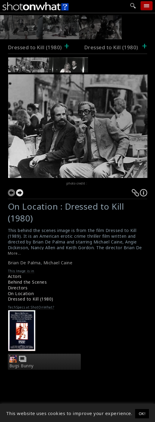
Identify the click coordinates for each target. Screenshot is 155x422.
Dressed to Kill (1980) (35, 47)
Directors (18, 288)
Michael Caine (58, 263)
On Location (21, 293)
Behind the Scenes (27, 282)
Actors (15, 276)
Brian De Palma (24, 263)
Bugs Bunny (21, 366)
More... (14, 253)
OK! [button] (142, 413)
